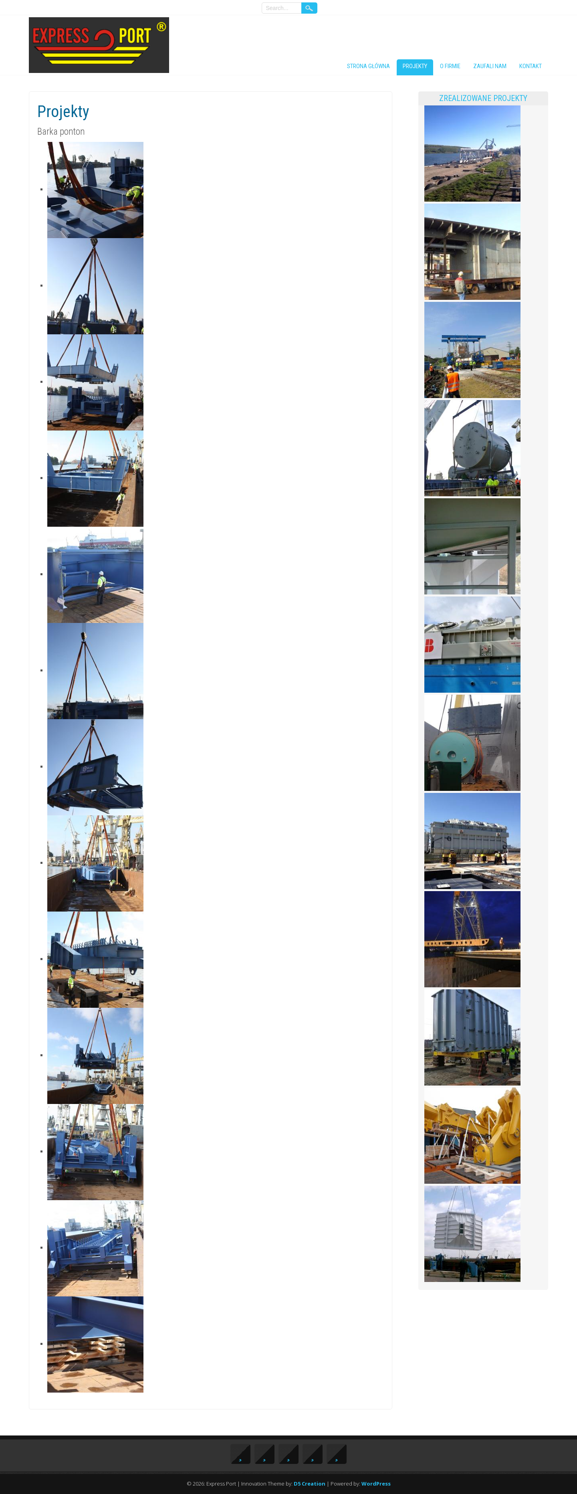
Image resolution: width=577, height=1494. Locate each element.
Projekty (415, 66)
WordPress (376, 1483)
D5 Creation (309, 1483)
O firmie (450, 66)
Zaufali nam (489, 66)
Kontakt (530, 66)
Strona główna (368, 66)
